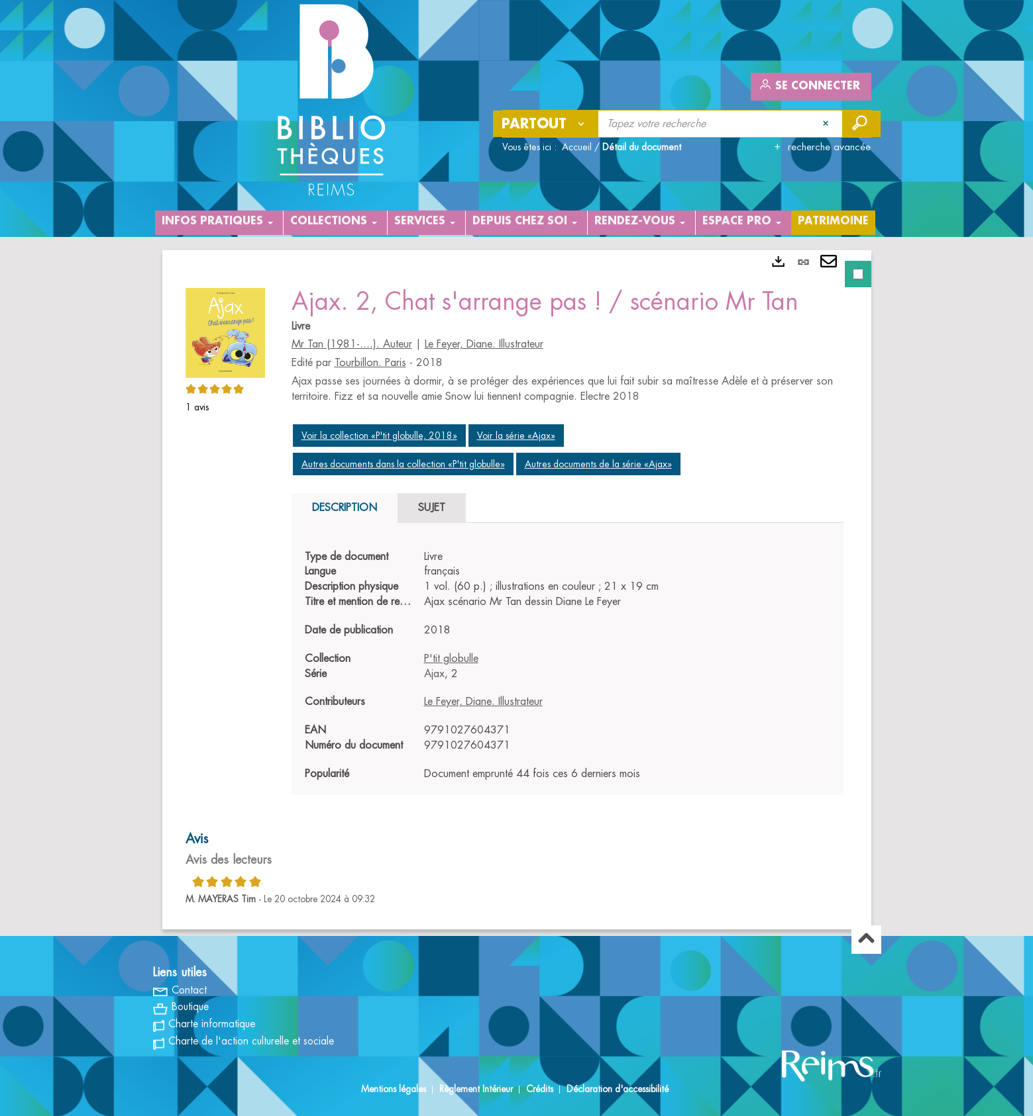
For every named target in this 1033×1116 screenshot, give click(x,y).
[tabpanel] (516, 589)
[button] (225, 331)
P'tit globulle (451, 658)
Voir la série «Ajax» (516, 435)
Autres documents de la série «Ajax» (598, 464)
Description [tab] (344, 507)
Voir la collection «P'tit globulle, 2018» (379, 435)
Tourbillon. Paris (370, 362)
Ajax (434, 674)
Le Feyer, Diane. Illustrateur (484, 344)
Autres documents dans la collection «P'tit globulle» (403, 464)
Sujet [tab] (431, 507)
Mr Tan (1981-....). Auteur (352, 344)
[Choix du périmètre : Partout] (546, 124)
